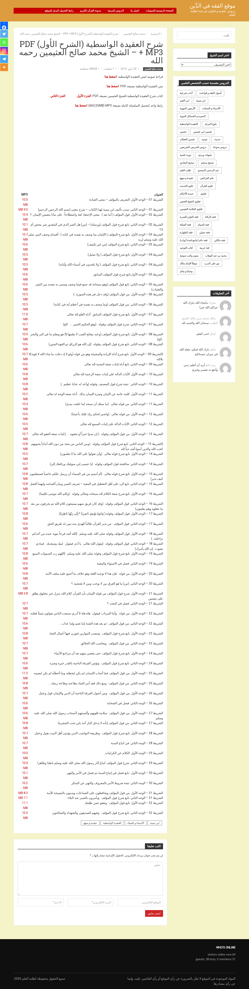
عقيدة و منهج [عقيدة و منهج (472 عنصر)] (186, 178)
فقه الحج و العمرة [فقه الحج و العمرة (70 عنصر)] (189, 216)
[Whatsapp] (4, 43)
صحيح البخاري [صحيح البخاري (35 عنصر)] (187, 162)
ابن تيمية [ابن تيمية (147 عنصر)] (200, 100)
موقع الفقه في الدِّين (212, 6)
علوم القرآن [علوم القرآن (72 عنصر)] (206, 185)
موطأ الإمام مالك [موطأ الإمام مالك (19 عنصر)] (188, 263)
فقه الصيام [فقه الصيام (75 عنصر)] (203, 224)
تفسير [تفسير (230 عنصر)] (183, 131)
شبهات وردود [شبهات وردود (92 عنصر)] (205, 154)
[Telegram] (4, 60)
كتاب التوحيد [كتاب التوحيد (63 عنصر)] (186, 247)
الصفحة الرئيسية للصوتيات (160, 10)
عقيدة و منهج (90, 822)
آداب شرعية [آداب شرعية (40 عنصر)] (186, 92)
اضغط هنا (110, 76)
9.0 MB (23, 209)
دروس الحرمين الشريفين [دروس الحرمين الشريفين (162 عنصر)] (193, 147)
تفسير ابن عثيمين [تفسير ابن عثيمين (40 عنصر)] (202, 131)
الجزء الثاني (57, 96)
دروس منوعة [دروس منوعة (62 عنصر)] (220, 147)
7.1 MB (23, 798)
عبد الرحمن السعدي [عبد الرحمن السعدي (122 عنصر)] (208, 170)
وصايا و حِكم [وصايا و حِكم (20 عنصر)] (186, 271)
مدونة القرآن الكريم (90, 10)
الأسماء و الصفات (135, 822)
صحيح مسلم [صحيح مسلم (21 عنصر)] (207, 162)
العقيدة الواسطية (112, 822)
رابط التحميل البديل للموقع (59, 10)
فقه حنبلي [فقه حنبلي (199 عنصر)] (204, 232)
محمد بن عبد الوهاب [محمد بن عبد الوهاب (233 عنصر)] (216, 255)
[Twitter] (4, 34)
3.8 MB (23, 593)
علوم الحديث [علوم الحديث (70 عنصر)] (186, 185)
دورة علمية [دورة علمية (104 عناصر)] (185, 154)
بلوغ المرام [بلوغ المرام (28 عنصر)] (211, 123)
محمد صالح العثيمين (153, 69)
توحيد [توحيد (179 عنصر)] (204, 139)
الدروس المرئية (116, 10)
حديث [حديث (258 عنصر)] (217, 139)
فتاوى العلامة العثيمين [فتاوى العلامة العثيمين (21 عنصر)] (191, 209)
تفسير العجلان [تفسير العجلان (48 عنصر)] (187, 139)
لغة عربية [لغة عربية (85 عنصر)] (204, 247)
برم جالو (211, 365)
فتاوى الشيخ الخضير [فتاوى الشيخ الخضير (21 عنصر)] (190, 201)
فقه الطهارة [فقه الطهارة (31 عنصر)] (186, 232)
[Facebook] (4, 26)
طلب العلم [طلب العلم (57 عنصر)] (185, 170)
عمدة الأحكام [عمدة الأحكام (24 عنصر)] (187, 193)
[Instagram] (4, 51)
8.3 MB (23, 793)
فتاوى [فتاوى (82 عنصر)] (203, 193)
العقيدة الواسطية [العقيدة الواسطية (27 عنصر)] (189, 123)
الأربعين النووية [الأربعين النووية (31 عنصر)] (187, 108)
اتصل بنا (135, 10)
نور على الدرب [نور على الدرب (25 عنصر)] (211, 263)
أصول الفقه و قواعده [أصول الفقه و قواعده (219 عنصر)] (210, 92)
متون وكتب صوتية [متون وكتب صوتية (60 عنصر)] (189, 255)
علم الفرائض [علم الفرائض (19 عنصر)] (207, 178)
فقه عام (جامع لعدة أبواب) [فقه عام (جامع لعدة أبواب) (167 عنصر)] (193, 240)
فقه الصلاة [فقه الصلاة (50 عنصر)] (185, 224)
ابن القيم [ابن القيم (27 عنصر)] (184, 100)
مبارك (212, 302)
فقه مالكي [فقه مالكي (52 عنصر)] (219, 240)
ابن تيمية (155, 822)
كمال (213, 333)
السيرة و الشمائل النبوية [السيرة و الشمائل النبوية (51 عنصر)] (193, 116)
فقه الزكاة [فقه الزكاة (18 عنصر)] (210, 216)
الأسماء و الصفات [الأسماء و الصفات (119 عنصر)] (211, 108)
